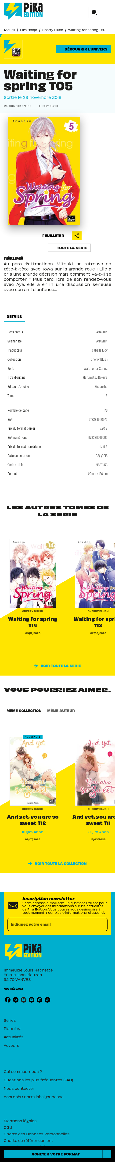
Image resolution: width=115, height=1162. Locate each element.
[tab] (14, 316)
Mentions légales (20, 1120)
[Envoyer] (102, 924)
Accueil (9, 30)
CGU (8, 1127)
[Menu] (100, 12)
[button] (83, 49)
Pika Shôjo (28, 30)
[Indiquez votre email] (51, 924)
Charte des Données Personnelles (37, 1133)
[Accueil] (23, 11)
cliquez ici (96, 912)
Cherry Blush (52, 30)
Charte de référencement (28, 1140)
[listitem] (8, 1000)
